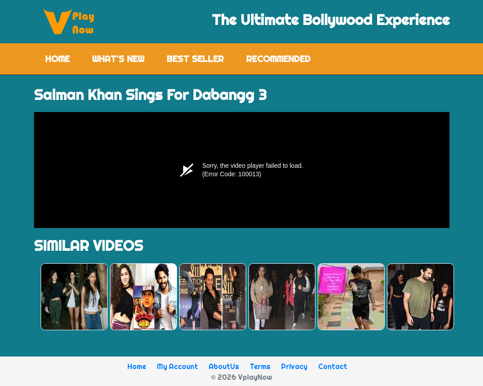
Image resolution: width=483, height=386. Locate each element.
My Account (177, 366)
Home (63, 58)
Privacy (294, 366)
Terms (260, 366)
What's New (118, 58)
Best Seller (195, 58)
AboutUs (224, 366)
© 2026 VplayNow (241, 377)
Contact (332, 366)
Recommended (278, 58)
